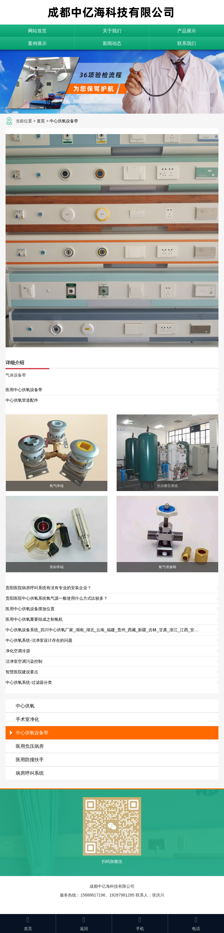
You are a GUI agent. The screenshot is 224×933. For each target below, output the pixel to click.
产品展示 (186, 30)
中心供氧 (25, 705)
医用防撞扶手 (30, 759)
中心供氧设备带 (64, 121)
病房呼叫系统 (30, 773)
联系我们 (186, 43)
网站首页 (37, 30)
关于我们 (112, 30)
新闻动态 (112, 43)
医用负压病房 (30, 746)
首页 (41, 121)
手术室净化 (27, 719)
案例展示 (37, 43)
